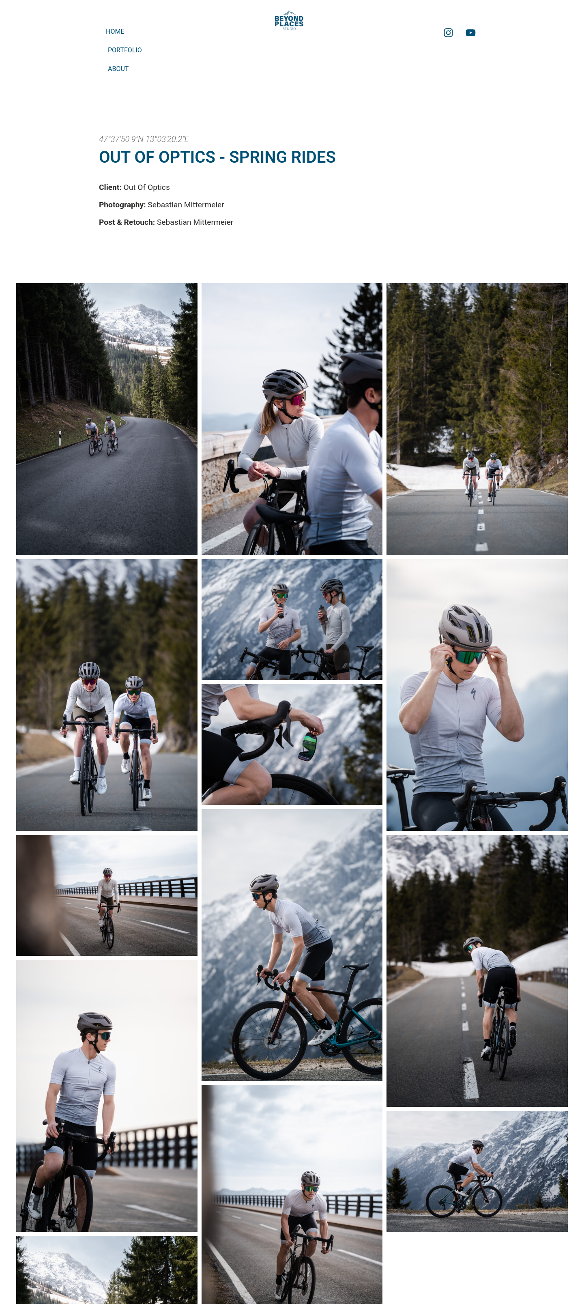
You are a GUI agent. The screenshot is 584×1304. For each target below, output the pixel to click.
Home (115, 31)
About (118, 69)
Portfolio (125, 50)
